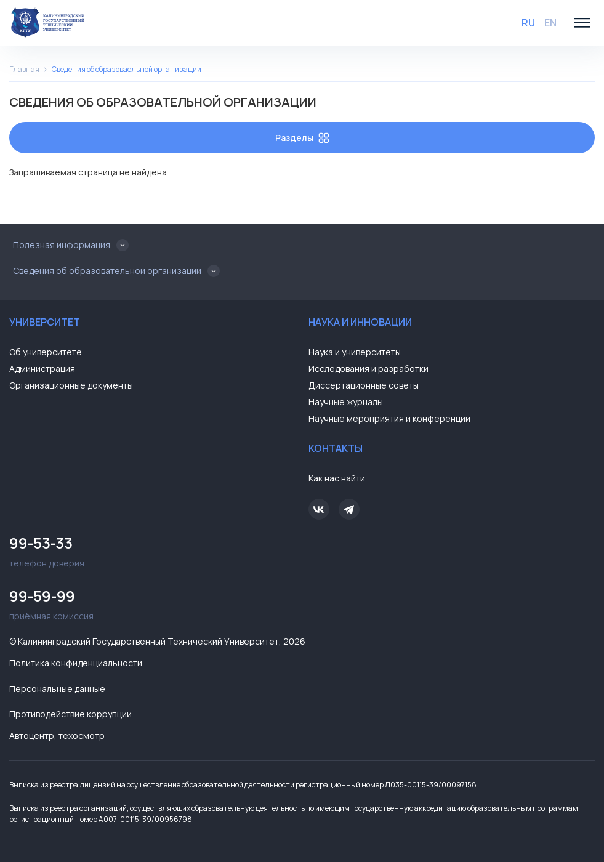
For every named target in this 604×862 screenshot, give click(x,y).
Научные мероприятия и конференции (389, 418)
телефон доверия (152, 550)
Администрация (42, 368)
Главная (24, 69)
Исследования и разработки (368, 368)
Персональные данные (57, 689)
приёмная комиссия (152, 603)
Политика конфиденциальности (75, 663)
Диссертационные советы (363, 385)
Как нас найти (336, 478)
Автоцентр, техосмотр (57, 735)
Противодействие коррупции (70, 714)
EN (550, 23)
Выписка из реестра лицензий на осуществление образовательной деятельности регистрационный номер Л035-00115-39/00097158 (243, 784)
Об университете (45, 352)
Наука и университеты (354, 352)
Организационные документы (71, 385)
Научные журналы (345, 402)
